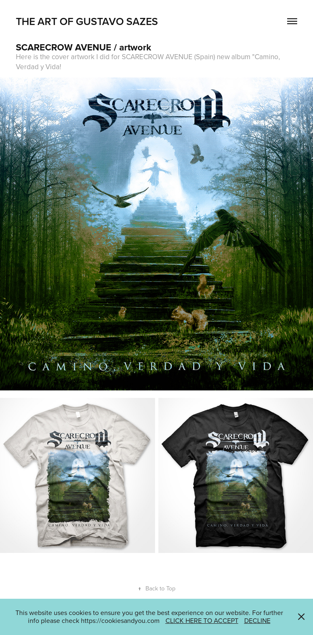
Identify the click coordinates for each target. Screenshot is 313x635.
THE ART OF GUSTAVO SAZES (87, 21)
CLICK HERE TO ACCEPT (201, 620)
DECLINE (257, 620)
